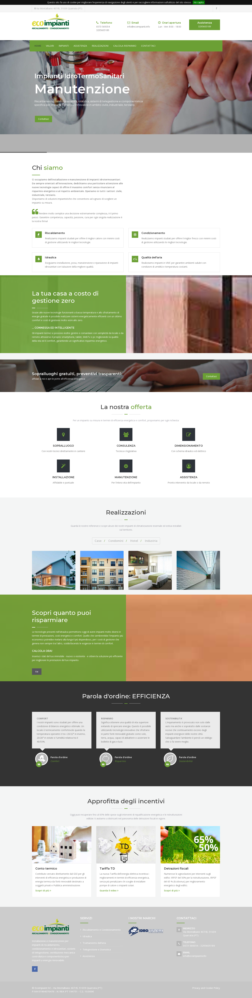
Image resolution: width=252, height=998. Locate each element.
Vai (36, 671)
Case (98, 541)
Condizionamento (153, 233)
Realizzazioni (100, 45)
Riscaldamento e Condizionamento (102, 929)
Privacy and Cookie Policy (206, 987)
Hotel (134, 541)
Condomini (115, 541)
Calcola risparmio (124, 45)
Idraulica (50, 257)
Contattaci (148, 45)
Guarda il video (109, 890)
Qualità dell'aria (151, 257)
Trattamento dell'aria (94, 942)
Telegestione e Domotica (97, 949)
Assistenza (80, 45)
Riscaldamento (55, 233)
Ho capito (199, 2)
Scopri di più (43, 890)
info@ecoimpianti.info (194, 955)
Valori (50, 45)
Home (37, 45)
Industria (151, 541)
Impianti (64, 45)
